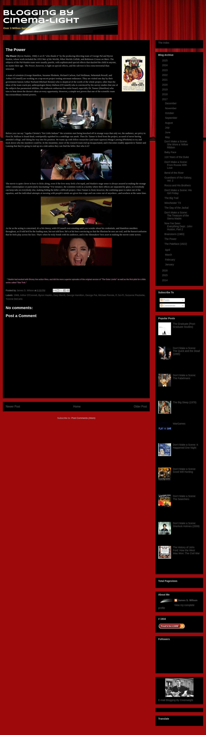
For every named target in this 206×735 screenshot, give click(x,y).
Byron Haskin (45, 295)
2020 (165, 84)
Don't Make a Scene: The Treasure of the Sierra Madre (176, 215)
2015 (165, 275)
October (170, 113)
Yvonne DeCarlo (14, 299)
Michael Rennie (106, 295)
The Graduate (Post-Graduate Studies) (184, 325)
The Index (163, 42)
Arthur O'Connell (28, 295)
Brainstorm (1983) (174, 234)
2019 (165, 89)
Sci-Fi (121, 295)
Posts (164, 300)
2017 (165, 99)
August (169, 122)
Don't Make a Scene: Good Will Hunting (184, 470)
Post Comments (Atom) (83, 418)
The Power (170, 238)
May (167, 137)
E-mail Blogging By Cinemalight (175, 700)
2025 (165, 60)
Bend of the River (174, 172)
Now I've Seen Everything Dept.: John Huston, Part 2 (178, 226)
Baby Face (170, 152)
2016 (165, 270)
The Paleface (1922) (175, 243)
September (171, 117)
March (169, 254)
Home (77, 406)
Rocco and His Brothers (177, 185)
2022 (165, 75)
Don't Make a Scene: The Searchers (184, 498)
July (167, 127)
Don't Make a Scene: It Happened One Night (185, 446)
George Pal (91, 295)
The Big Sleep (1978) (184, 402)
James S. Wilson (187, 600)
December (171, 103)
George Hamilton (75, 295)
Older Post (140, 406)
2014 (165, 280)
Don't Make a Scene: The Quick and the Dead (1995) (186, 351)
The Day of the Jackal (176, 207)
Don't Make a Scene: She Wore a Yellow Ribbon (176, 144)
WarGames (179, 423)
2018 (165, 94)
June (168, 132)
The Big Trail (171, 198)
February (170, 259)
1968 (16, 295)
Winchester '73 (172, 203)
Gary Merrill (59, 295)
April (168, 249)
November (171, 108)
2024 (165, 65)
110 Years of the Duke (176, 157)
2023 (165, 70)
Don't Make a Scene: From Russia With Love (176, 165)
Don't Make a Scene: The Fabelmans (184, 377)
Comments (167, 305)
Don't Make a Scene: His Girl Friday (178, 192)
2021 (165, 79)
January (170, 264)
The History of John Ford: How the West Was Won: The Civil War (186, 550)
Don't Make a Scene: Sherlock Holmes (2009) (186, 525)
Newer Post (13, 406)
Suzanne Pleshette (135, 295)
